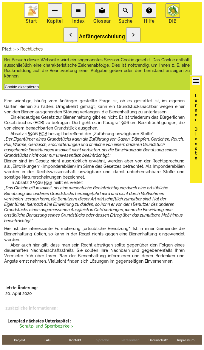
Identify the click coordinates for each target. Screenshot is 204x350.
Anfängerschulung (102, 36)
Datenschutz (158, 340)
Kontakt (75, 340)
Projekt (19, 340)
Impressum (185, 340)
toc (78, 10)
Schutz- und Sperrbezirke (44, 326)
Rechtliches (31, 49)
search (125, 10)
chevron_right (133, 34)
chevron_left (70, 34)
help (149, 10)
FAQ (47, 340)
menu (54, 10)
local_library (102, 10)
